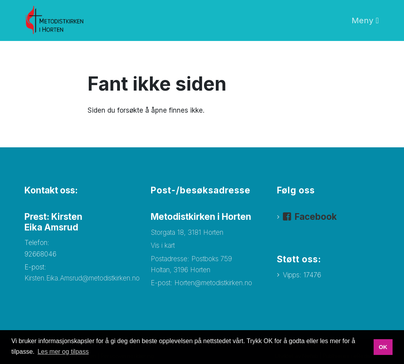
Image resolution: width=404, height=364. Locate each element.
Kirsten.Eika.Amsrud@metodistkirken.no (83, 278)
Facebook (316, 217)
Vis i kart (163, 245)
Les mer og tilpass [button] (63, 351)
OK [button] (383, 347)
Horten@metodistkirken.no (213, 283)
